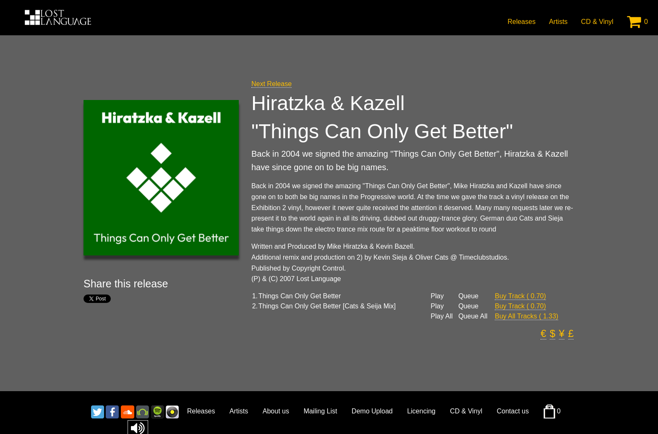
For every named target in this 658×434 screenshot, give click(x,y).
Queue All (472, 316)
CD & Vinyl (597, 21)
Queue (468, 296)
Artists (558, 21)
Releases (521, 21)
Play (437, 296)
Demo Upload (372, 411)
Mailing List (320, 411)
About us (276, 411)
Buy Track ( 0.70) (520, 296)
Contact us (513, 411)
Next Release (271, 83)
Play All (441, 316)
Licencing (421, 411)
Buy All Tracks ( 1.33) (526, 316)
